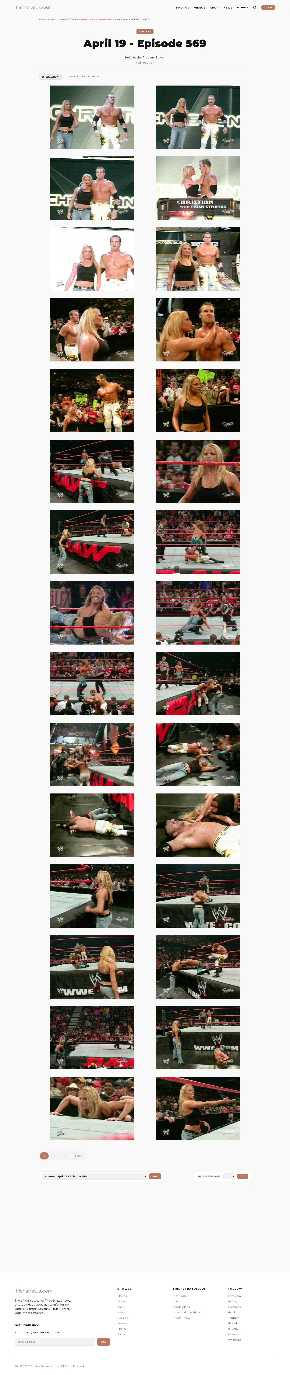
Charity (121, 1328)
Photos (122, 1295)
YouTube (233, 1317)
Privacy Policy (181, 1317)
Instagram (234, 1295)
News (121, 1312)
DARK (268, 7)
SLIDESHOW (50, 77)
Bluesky (233, 1328)
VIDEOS (200, 7)
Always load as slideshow (81, 76)
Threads (233, 1323)
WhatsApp (235, 1339)
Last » (79, 1156)
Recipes (122, 1317)
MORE (242, 7)
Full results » (145, 62)
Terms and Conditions (186, 1312)
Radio (121, 1334)
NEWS (228, 7)
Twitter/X (233, 1301)
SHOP (214, 7)
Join (103, 1342)
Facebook (234, 1306)
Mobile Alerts (181, 1306)
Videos (121, 1301)
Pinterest (234, 1334)
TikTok (232, 1312)
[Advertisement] (145, 1228)
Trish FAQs (179, 1295)
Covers (121, 1323)
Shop (120, 1306)
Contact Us (180, 1301)
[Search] (254, 7)
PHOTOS (182, 7)
